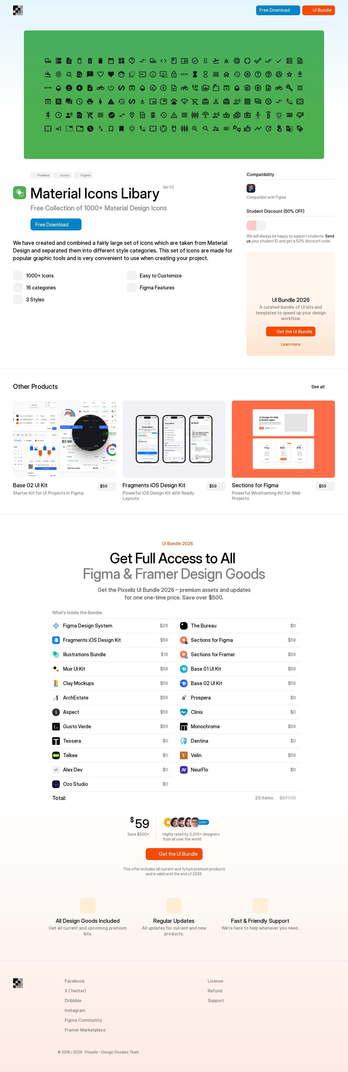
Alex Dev (72, 770)
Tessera (72, 741)
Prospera (201, 698)
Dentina (199, 741)
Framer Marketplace (85, 1030)
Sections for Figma (255, 485)
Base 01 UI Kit (206, 669)
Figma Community (83, 1020)
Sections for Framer (213, 654)
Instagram (75, 1010)
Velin (196, 755)
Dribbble (73, 1000)
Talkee (70, 755)
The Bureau (203, 626)
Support (216, 1000)
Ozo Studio (75, 784)
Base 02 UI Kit (30, 485)
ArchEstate (75, 698)
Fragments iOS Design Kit (154, 485)
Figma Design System (87, 626)
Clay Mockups (78, 683)
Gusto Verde (77, 726)
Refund (215, 990)
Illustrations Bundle (84, 654)
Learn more (290, 344)
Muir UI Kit (74, 669)
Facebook (75, 981)
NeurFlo (199, 770)
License (215, 981)
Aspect (71, 712)
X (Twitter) (75, 990)
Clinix (197, 712)
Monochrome (205, 726)
